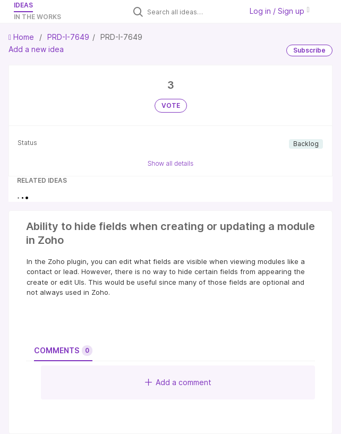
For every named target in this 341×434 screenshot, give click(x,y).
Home (22, 36)
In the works (37, 17)
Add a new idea (36, 49)
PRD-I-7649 (68, 36)
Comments (63, 350)
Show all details (171, 163)
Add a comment (178, 382)
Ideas (23, 5)
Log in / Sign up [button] (279, 10)
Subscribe (309, 50)
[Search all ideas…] (192, 11)
